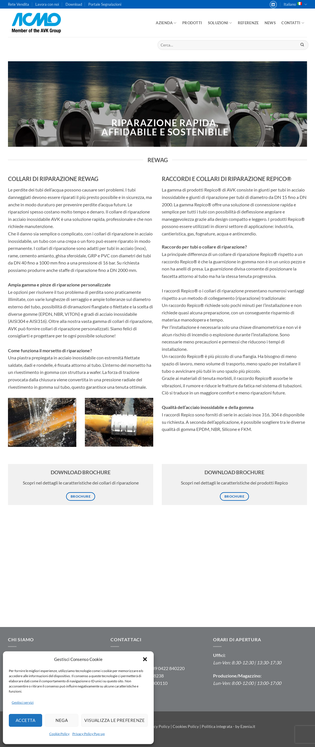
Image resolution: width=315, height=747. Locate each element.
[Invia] (302, 45)
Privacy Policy (157, 726)
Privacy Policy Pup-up (88, 734)
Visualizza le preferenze (114, 720)
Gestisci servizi (23, 702)
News (270, 23)
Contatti (292, 23)
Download (74, 4)
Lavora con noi (47, 4)
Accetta (25, 720)
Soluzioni (220, 23)
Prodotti (192, 23)
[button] (145, 659)
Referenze (248, 23)
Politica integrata (217, 726)
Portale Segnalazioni (104, 4)
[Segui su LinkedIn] (273, 4)
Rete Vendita (18, 4)
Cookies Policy (186, 726)
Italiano (295, 4)
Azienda (166, 23)
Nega (62, 720)
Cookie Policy (59, 734)
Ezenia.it (247, 726)
